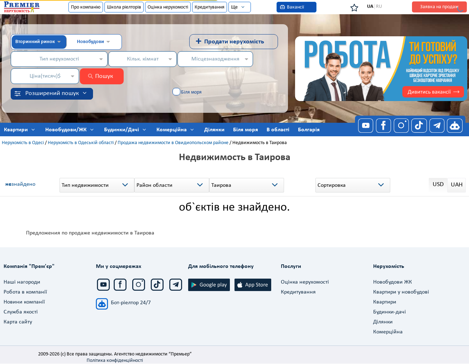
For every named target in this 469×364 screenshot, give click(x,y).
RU (379, 6)
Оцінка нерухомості (168, 7)
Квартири (384, 302)
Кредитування (210, 7)
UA (370, 6)
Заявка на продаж (439, 7)
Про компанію (85, 7)
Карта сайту (18, 322)
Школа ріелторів (124, 7)
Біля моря (191, 92)
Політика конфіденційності (115, 360)
